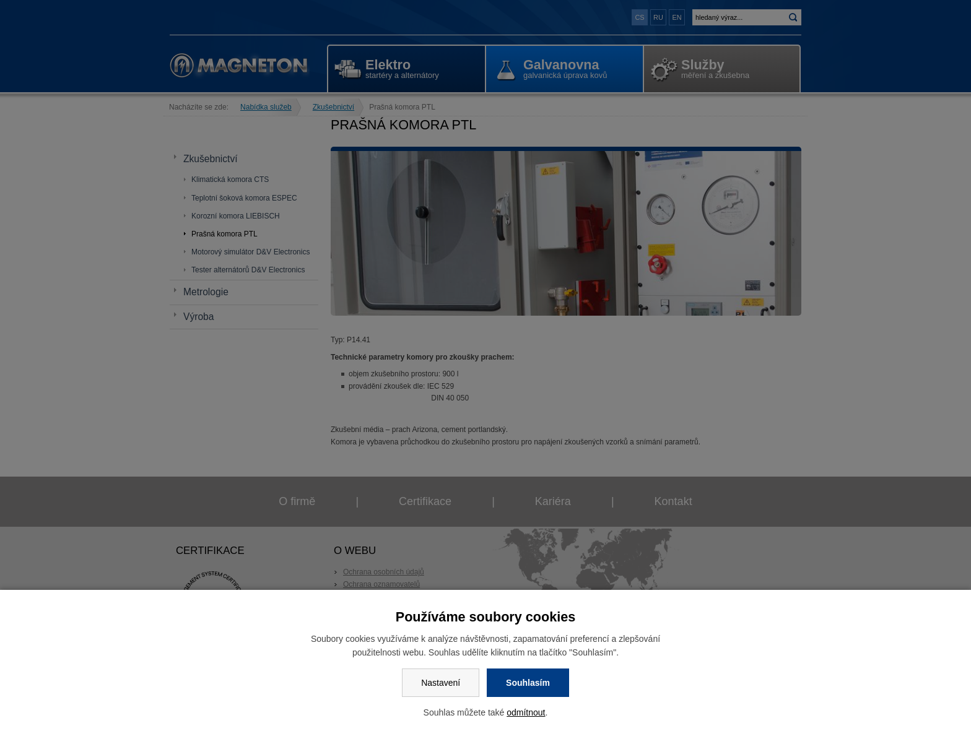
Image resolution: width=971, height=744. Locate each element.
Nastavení (440, 683)
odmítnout (526, 712)
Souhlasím (528, 683)
